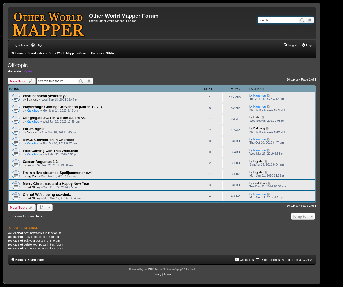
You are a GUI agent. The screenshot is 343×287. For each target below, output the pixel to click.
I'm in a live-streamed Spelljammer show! (57, 173)
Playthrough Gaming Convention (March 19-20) (62, 107)
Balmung (32, 99)
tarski (30, 165)
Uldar (256, 117)
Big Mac (258, 161)
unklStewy (33, 187)
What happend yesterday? (45, 96)
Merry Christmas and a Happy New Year (56, 184)
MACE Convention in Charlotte (48, 140)
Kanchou (259, 95)
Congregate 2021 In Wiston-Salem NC (54, 118)
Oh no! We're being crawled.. (47, 195)
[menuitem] (36, 45)
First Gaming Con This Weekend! (50, 151)
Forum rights (33, 129)
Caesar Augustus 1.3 (40, 162)
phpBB (148, 269)
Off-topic (18, 65)
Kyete (28, 71)
